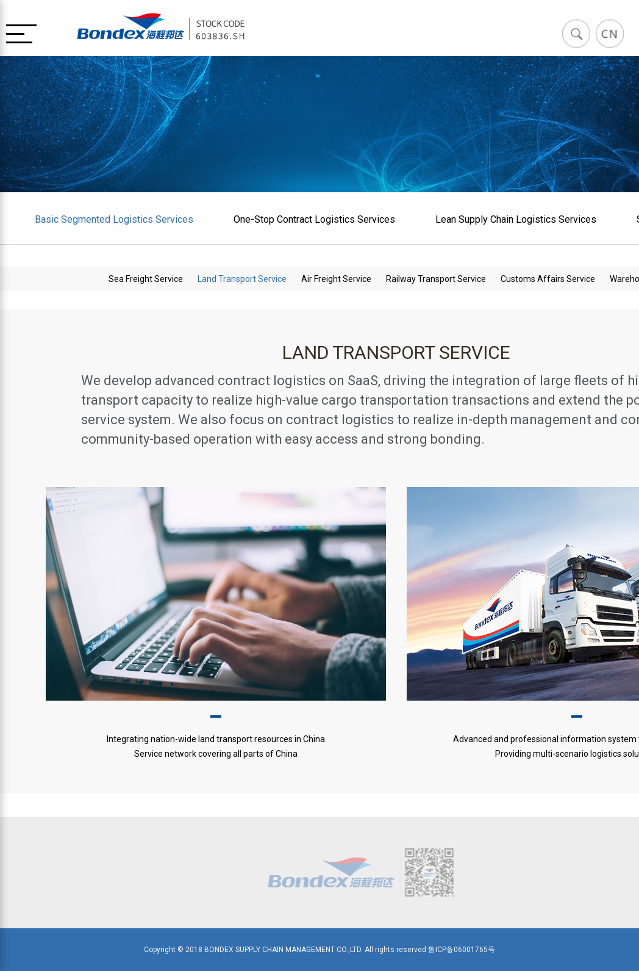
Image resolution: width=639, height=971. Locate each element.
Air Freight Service (336, 279)
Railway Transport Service (436, 279)
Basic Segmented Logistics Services (114, 219)
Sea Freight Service (146, 279)
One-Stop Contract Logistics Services (314, 219)
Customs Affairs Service (548, 279)
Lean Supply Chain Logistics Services (515, 219)
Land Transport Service (242, 279)
